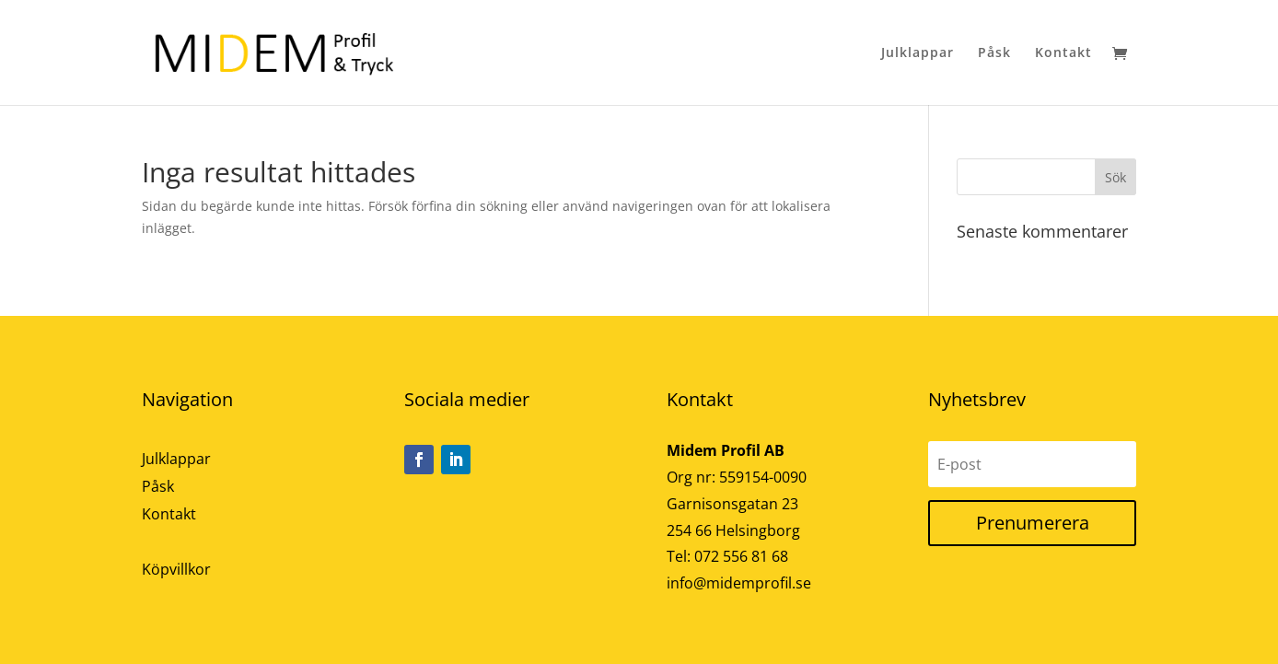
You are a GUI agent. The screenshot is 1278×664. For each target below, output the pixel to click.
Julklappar (917, 53)
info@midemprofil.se (739, 583)
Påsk (994, 53)
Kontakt (1063, 53)
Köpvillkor (176, 571)
